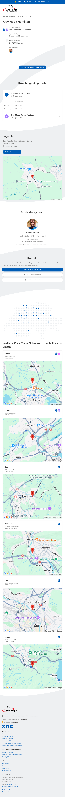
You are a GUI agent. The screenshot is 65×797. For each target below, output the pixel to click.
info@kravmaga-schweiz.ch (10, 786)
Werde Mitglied (6, 770)
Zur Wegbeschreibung (12, 152)
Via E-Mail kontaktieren (32, 275)
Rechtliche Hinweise (8, 790)
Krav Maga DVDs (7, 741)
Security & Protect (7, 757)
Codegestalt (23, 719)
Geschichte (5, 766)
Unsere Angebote (9, 17)
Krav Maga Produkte (8, 752)
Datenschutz (5, 792)
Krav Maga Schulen (25, 17)
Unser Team (5, 768)
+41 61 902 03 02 (12, 784)
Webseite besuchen (32, 280)
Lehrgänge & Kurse (7, 736)
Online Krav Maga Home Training (11, 743)
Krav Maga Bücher (7, 738)
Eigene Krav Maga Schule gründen (12, 745)
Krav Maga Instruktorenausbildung (12, 754)
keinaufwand (14, 722)
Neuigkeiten (5, 763)
